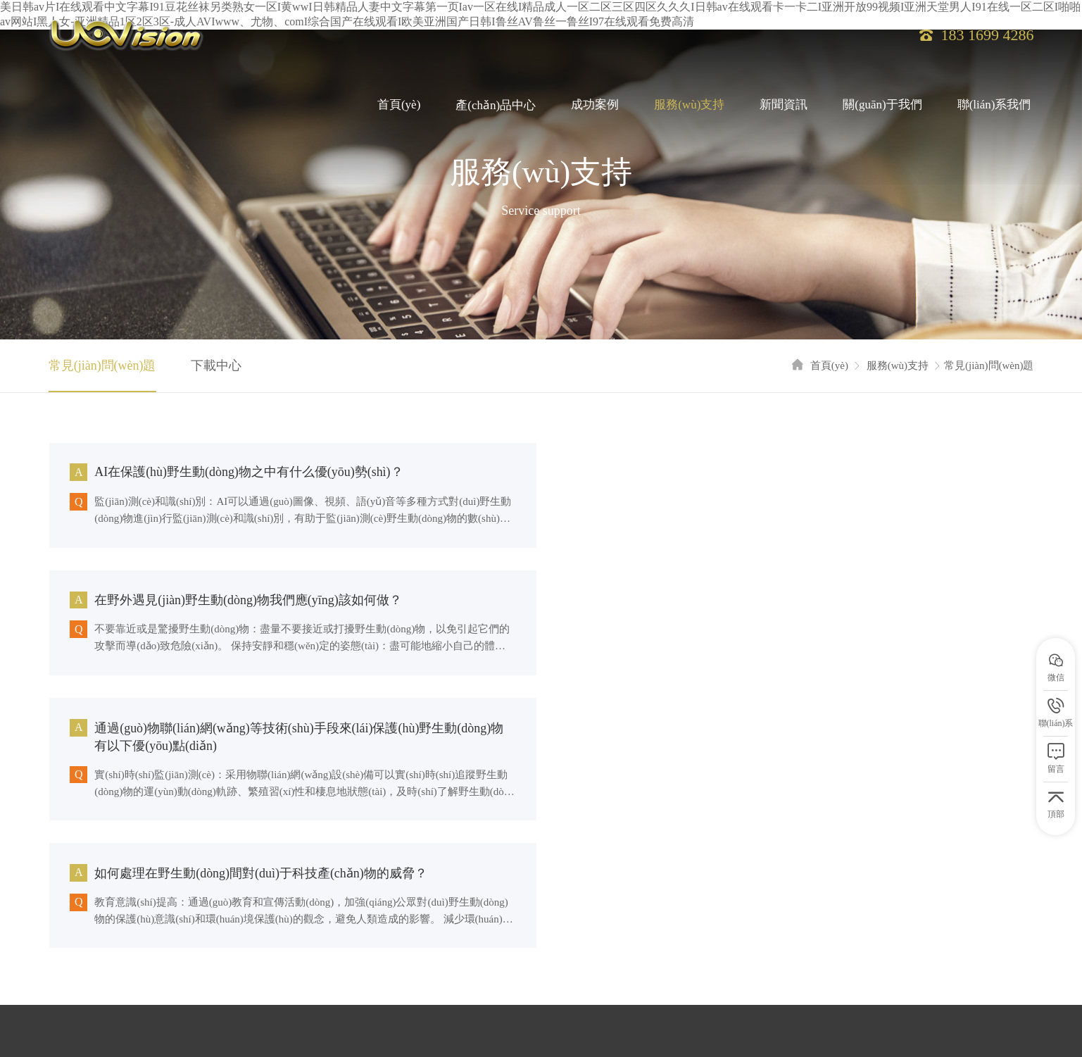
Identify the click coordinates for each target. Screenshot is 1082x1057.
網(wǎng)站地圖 (125, 937)
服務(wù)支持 (689, 106)
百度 (110, 992)
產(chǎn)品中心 (495, 106)
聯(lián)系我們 (994, 106)
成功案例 (595, 106)
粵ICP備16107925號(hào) (300, 923)
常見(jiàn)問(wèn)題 (102, 365)
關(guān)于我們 (882, 106)
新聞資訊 (783, 106)
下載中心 (216, 365)
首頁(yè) (398, 106)
